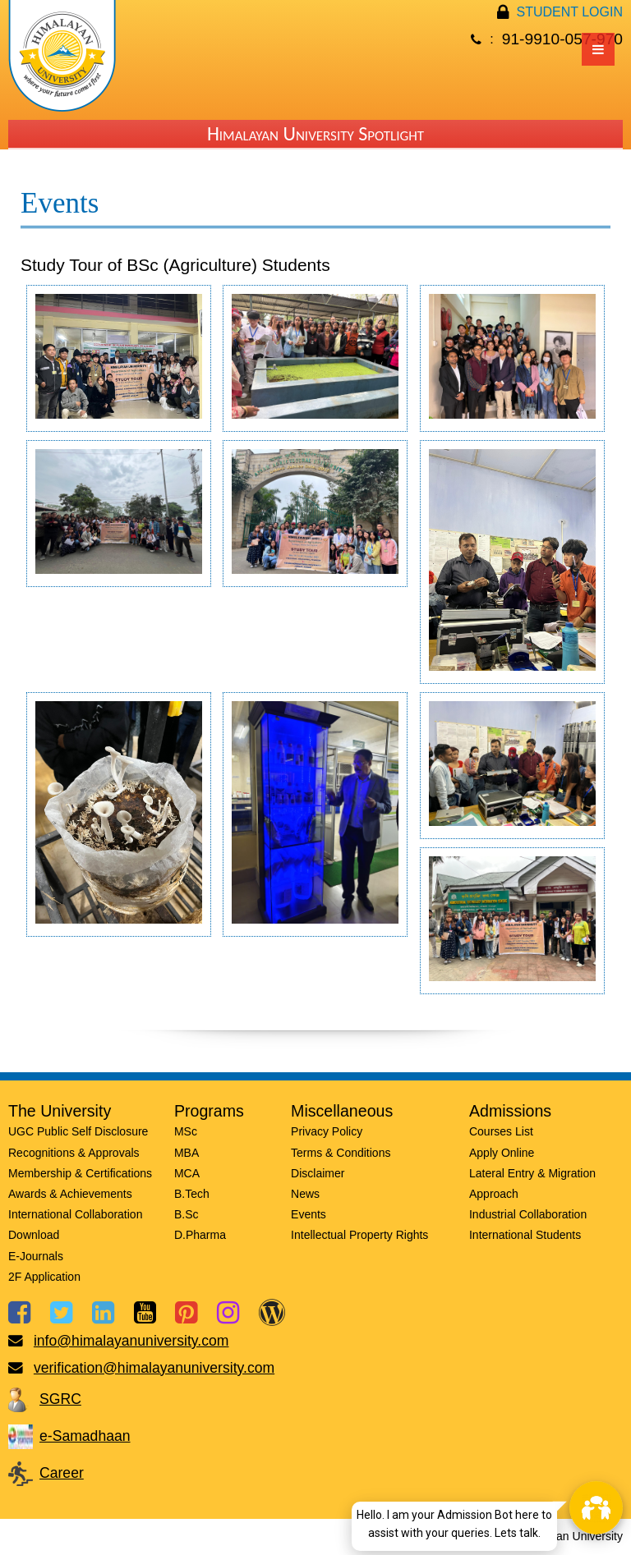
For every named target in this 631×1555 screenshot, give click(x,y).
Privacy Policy (326, 1131)
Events (308, 1214)
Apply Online (501, 1152)
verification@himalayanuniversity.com (154, 1368)
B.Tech (192, 1193)
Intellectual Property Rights (359, 1234)
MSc (185, 1131)
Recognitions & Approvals (74, 1152)
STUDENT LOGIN (570, 12)
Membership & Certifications (80, 1173)
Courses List (501, 1131)
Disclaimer (317, 1173)
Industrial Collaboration (528, 1214)
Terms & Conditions (340, 1152)
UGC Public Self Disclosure (78, 1131)
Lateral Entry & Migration (532, 1173)
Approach (493, 1193)
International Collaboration (75, 1214)
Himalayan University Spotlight (315, 134)
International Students (525, 1234)
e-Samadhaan (85, 1436)
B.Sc (186, 1214)
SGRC (60, 1399)
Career (61, 1473)
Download (33, 1234)
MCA (187, 1173)
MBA (186, 1152)
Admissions (510, 1111)
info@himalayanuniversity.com (131, 1341)
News (305, 1193)
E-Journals (35, 1256)
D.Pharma (200, 1234)
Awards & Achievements (70, 1193)
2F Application (44, 1276)
